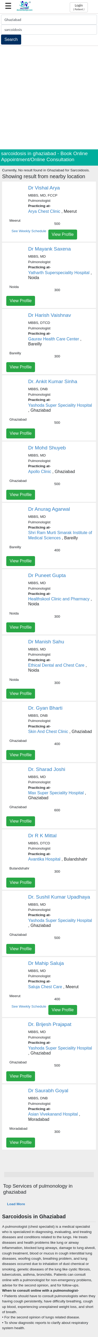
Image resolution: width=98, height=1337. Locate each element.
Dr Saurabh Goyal (48, 1090)
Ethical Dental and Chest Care (56, 665)
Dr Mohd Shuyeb (47, 447)
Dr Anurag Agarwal (49, 509)
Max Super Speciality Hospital (56, 793)
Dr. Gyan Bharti (45, 708)
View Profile (63, 234)
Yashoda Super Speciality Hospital (60, 405)
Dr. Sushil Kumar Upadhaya (59, 897)
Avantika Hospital (44, 859)
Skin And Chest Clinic (48, 731)
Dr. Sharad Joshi (46, 769)
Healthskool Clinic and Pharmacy (59, 599)
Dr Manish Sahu (46, 641)
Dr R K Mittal (42, 835)
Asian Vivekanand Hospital (53, 1114)
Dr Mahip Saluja (46, 963)
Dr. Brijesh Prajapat (49, 1024)
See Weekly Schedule (28, 231)
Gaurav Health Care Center (53, 339)
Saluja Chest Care (45, 987)
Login (78, 7)
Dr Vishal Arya (44, 188)
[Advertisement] (49, 97)
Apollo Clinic (39, 471)
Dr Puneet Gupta (47, 575)
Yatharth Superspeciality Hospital (59, 272)
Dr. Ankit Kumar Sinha (52, 381)
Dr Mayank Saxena (49, 249)
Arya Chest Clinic (44, 211)
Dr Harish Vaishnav (49, 315)
